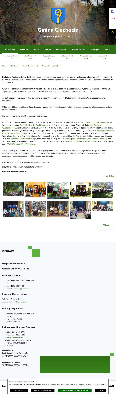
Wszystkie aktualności (30, 66)
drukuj (111, 176)
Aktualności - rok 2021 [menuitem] (11, 57)
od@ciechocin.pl (19, 302)
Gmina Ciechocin (58, 32)
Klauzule (10, 346)
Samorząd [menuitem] (24, 49)
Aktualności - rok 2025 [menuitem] (86, 57)
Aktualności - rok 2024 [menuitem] (67, 57)
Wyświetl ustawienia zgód (42, 390)
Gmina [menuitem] (36, 49)
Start (4, 66)
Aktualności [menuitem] (10, 49)
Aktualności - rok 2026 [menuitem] (104, 57)
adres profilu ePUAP (15, 338)
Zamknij (100, 390)
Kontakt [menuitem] (108, 49)
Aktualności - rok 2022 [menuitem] (30, 57)
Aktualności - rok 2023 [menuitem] (49, 57)
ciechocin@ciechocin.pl (22, 289)
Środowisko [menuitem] (61, 49)
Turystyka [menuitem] (95, 49)
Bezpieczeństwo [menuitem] (78, 49)
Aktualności (14, 66)
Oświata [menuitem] (47, 49)
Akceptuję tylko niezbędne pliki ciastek (75, 390)
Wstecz (106, 225)
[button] (112, 25)
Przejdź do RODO (19, 390)
